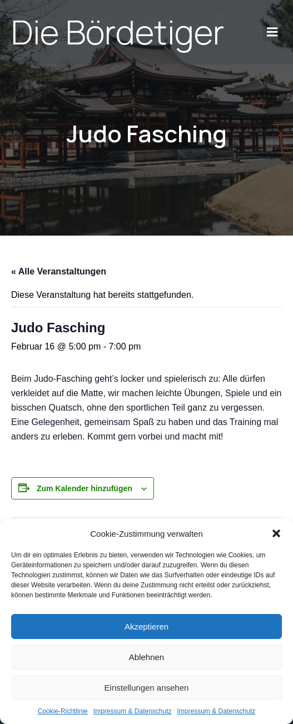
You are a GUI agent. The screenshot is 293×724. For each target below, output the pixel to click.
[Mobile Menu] (272, 32)
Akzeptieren (146, 626)
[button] (276, 533)
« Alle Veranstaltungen (58, 271)
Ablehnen (146, 657)
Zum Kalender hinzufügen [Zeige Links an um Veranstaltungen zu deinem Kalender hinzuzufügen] (84, 488)
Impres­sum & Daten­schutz (132, 711)
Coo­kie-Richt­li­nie (63, 711)
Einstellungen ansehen (147, 687)
